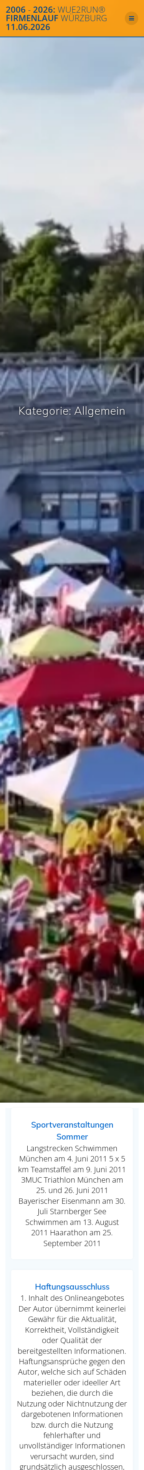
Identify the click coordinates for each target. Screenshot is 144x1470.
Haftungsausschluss (72, 1286)
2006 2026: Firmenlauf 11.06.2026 (56, 18)
